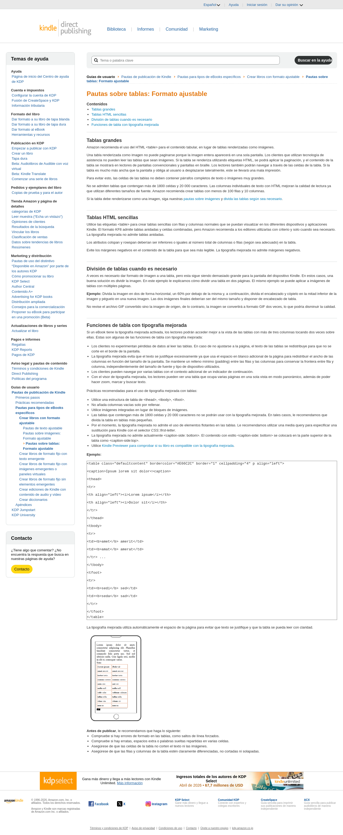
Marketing (208, 29)
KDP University (23, 515)
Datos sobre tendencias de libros (37, 242)
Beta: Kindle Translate (29, 174)
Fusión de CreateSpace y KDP (35, 100)
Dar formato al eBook (28, 129)
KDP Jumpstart (23, 510)
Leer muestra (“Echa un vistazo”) (37, 217)
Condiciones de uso (170, 827)
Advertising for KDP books (32, 297)
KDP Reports (22, 350)
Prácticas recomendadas (35, 403)
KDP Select (21, 281)
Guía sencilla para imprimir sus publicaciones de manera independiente (278, 804)
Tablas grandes (103, 109)
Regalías (19, 344)
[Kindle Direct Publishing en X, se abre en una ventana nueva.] (127, 803)
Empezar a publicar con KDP (34, 148)
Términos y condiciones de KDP (109, 827)
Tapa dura (19, 158)
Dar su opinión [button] (289, 5)
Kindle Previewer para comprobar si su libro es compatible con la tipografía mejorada (168, 446)
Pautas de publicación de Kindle (38, 392)
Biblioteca (116, 29)
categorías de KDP (26, 211)
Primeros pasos (28, 397)
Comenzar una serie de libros (35, 179)
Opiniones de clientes (28, 222)
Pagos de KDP (23, 355)
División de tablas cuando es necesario (121, 119)
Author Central (23, 286)
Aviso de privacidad (143, 827)
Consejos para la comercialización (38, 307)
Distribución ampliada (28, 302)
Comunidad (177, 29)
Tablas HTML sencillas (108, 114)
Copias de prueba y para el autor (37, 193)
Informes (145, 29)
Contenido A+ (22, 292)
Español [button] (212, 5)
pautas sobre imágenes (202, 199)
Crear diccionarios (33, 500)
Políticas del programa (29, 379)
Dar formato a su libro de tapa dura (39, 124)
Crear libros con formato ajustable (273, 77)
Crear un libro (22, 153)
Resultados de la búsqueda (33, 227)
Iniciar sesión (257, 5)
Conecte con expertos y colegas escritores (232, 802)
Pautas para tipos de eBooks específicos (209, 77)
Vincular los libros (25, 232)
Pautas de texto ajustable (42, 428)
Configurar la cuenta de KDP (34, 95)
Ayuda (234, 5)
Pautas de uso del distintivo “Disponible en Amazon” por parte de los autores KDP (40, 266)
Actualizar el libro (25, 331)
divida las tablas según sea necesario (253, 199)
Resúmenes (21, 247)
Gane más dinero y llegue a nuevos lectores (191, 802)
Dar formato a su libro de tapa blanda (41, 119)
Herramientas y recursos (31, 135)
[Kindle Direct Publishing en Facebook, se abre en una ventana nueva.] (99, 803)
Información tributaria (28, 106)
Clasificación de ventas (30, 237)
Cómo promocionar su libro (33, 276)
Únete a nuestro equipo (214, 827)
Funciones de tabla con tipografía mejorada (125, 125)
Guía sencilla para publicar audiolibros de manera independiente (320, 804)
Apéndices (24, 505)
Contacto (21, 569)
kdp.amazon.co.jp (242, 827)
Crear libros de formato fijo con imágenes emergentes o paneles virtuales (43, 469)
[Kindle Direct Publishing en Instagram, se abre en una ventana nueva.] (157, 803)
